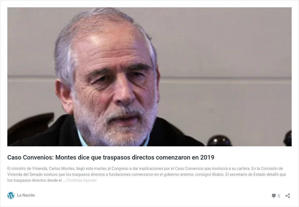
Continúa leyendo (81, 180)
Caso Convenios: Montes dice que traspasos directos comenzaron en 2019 (110, 157)
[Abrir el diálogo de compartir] (288, 194)
